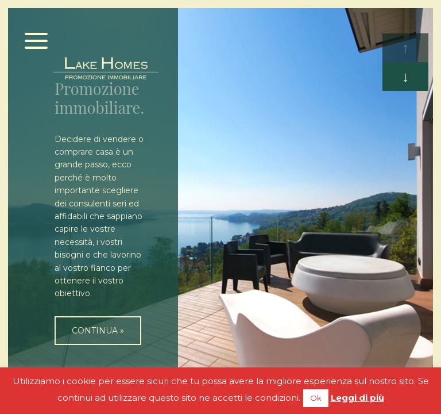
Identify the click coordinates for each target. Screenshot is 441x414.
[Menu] (36, 41)
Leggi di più (357, 397)
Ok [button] (316, 397)
